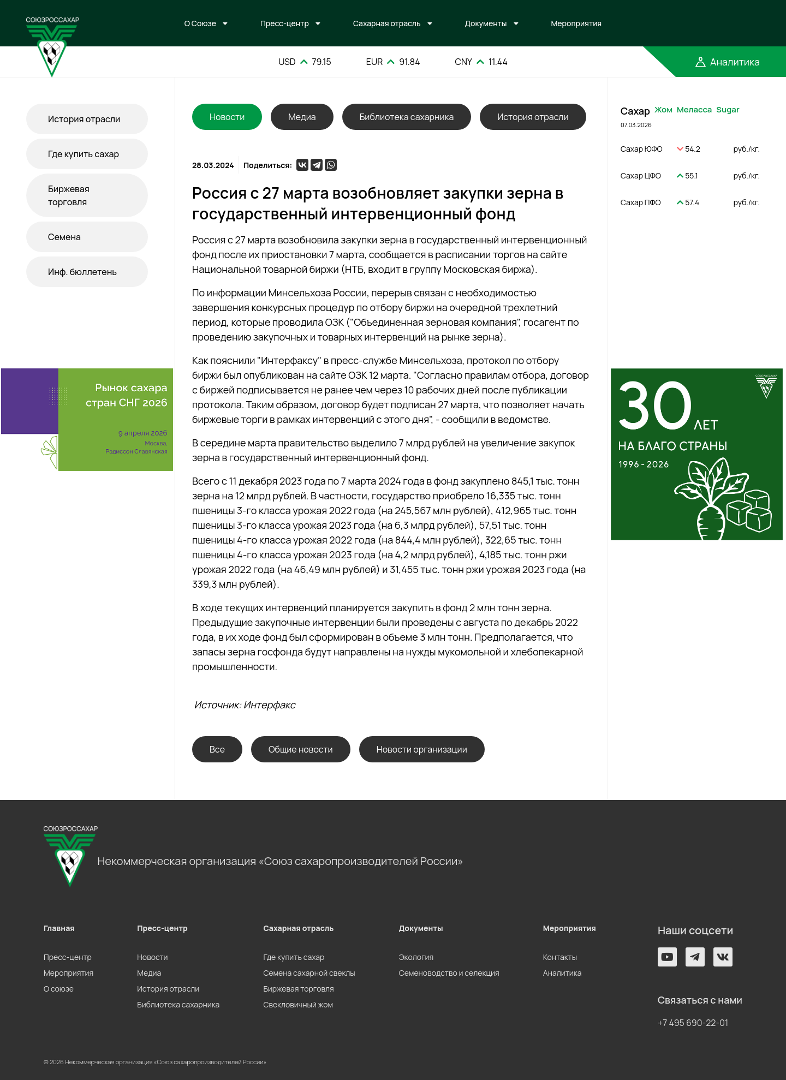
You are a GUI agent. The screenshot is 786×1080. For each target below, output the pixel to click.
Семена (64, 237)
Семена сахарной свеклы (309, 973)
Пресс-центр (284, 23)
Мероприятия (576, 23)
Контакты (560, 957)
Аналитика (562, 973)
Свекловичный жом (298, 1004)
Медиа (301, 117)
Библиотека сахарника (407, 117)
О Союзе (200, 23)
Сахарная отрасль (387, 23)
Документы (486, 23)
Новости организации (422, 749)
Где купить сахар (83, 154)
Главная (59, 928)
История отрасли (84, 119)
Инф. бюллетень (82, 272)
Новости (152, 957)
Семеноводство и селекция (449, 973)
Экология (416, 957)
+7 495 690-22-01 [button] (693, 1023)
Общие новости (301, 749)
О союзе (59, 988)
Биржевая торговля (69, 195)
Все (217, 749)
